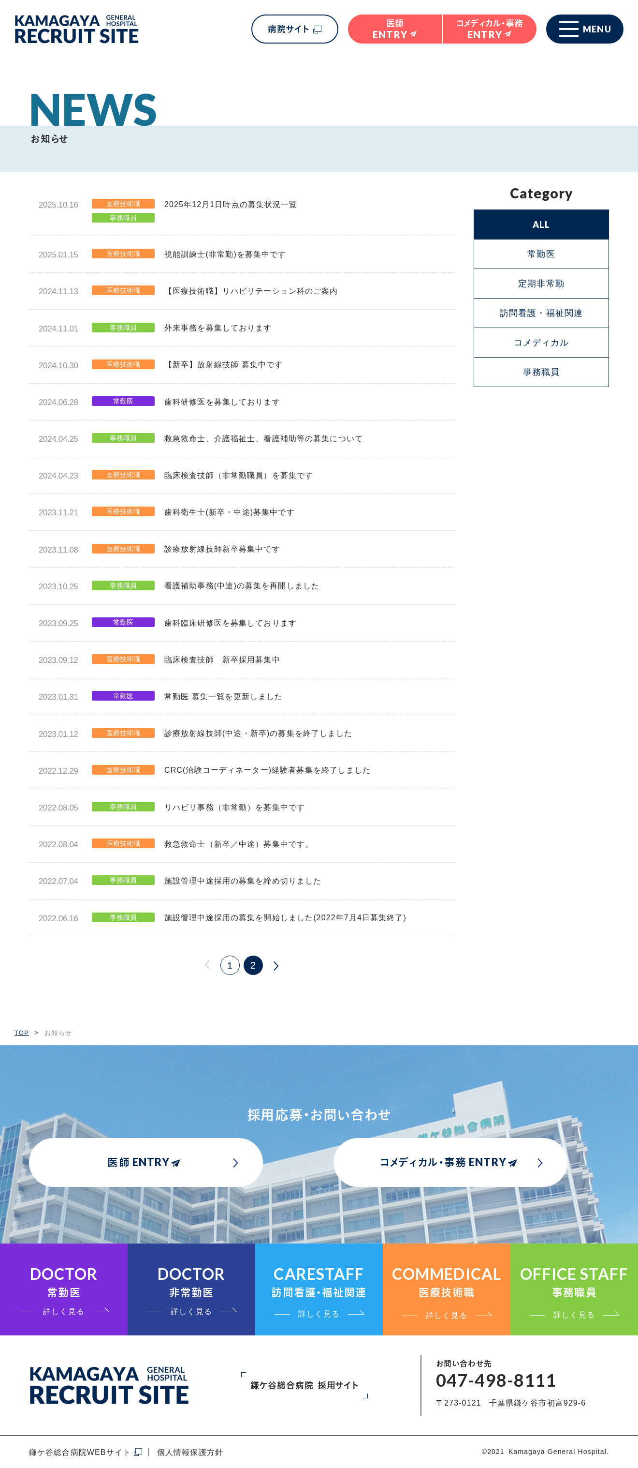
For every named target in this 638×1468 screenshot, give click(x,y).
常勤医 (541, 254)
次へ (276, 965)
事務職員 (541, 372)
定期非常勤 (541, 283)
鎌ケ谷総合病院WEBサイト (80, 1452)
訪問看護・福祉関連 (541, 313)
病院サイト (289, 29)
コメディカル (541, 342)
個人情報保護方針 (190, 1452)
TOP (21, 1032)
